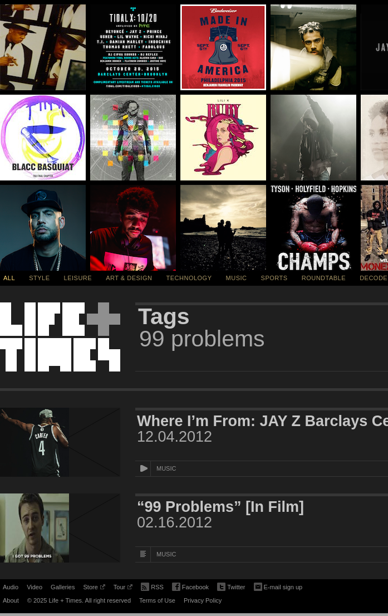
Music (236, 278)
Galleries (63, 587)
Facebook (190, 587)
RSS (152, 586)
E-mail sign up (278, 586)
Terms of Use (157, 600)
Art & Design (129, 278)
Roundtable (324, 278)
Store (94, 589)
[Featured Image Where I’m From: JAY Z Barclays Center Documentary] (60, 442)
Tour (123, 589)
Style (39, 278)
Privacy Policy (203, 600)
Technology (189, 278)
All (9, 278)
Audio (10, 587)
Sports (274, 278)
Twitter (231, 587)
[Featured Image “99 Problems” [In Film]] (60, 528)
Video (34, 587)
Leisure (78, 278)
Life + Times (60, 336)
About (11, 600)
